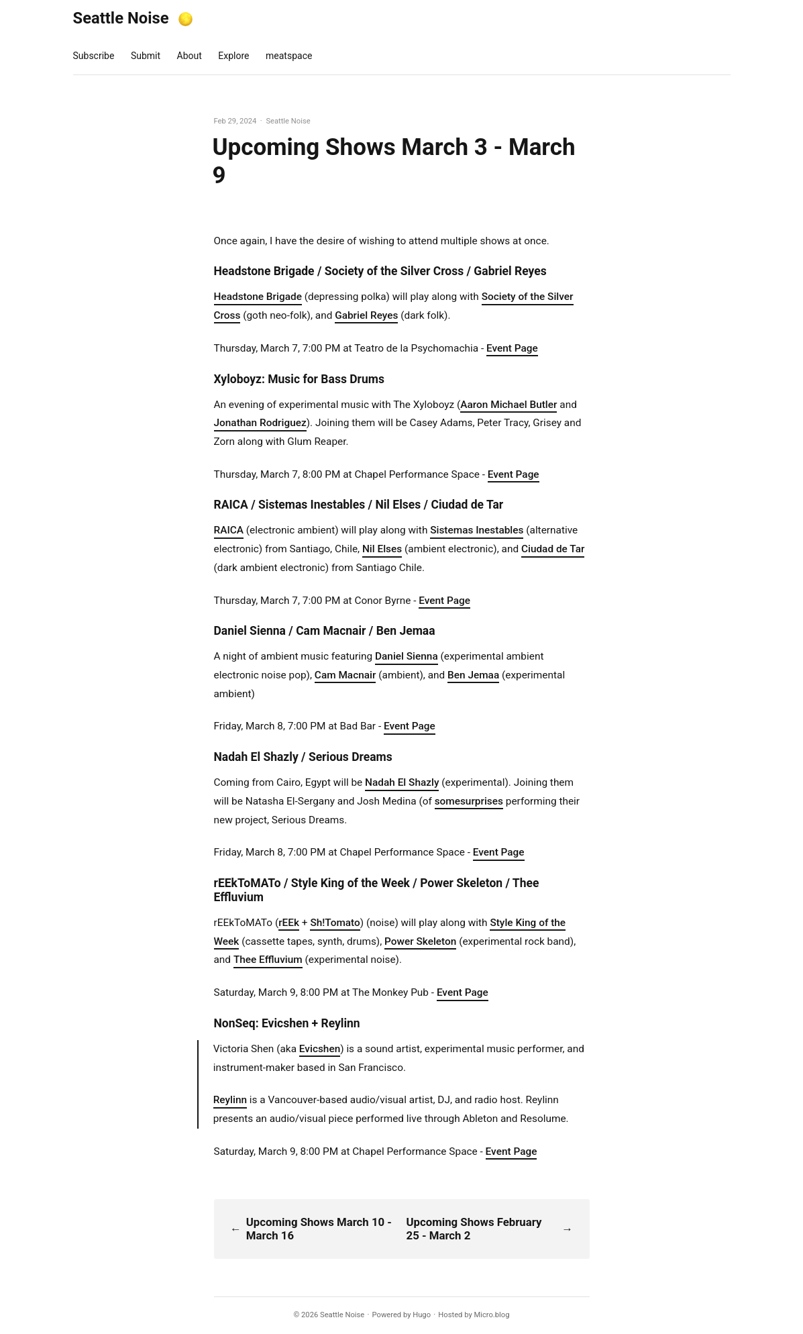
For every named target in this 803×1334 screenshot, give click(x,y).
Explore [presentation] (233, 55)
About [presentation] (189, 55)
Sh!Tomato (335, 923)
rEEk (288, 923)
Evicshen (319, 1049)
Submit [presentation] (145, 55)
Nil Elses (382, 549)
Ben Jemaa (473, 675)
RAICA (229, 530)
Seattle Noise (121, 18)
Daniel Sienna (406, 656)
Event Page (512, 348)
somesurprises (469, 801)
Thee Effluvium (268, 960)
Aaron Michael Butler (508, 405)
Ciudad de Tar (553, 549)
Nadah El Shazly (402, 782)
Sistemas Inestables (476, 530)
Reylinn (230, 1100)
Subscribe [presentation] (94, 55)
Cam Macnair (345, 675)
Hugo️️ (422, 1315)
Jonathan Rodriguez (260, 423)
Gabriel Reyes (366, 315)
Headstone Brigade (258, 297)
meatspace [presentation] (289, 55)
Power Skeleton (420, 941)
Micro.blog (491, 1315)
